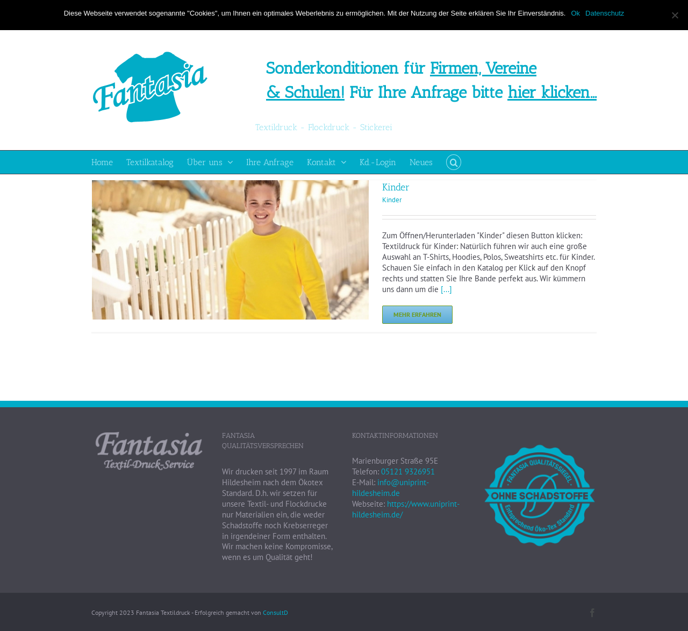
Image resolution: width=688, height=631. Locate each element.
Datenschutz (604, 13)
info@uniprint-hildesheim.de (390, 487)
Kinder (396, 187)
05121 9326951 (408, 471)
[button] (453, 162)
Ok (575, 13)
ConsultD (275, 612)
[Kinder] (230, 185)
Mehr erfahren (417, 314)
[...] (446, 289)
